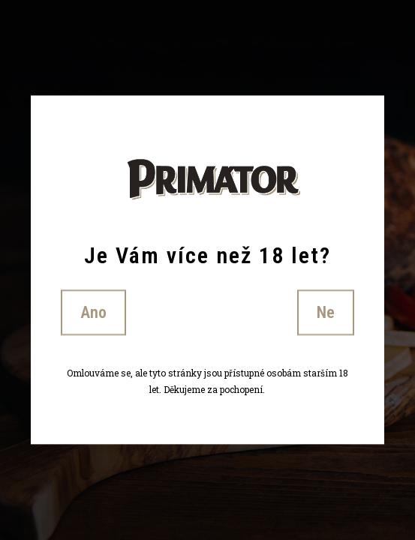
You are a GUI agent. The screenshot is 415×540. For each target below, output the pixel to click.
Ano (93, 312)
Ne (326, 312)
